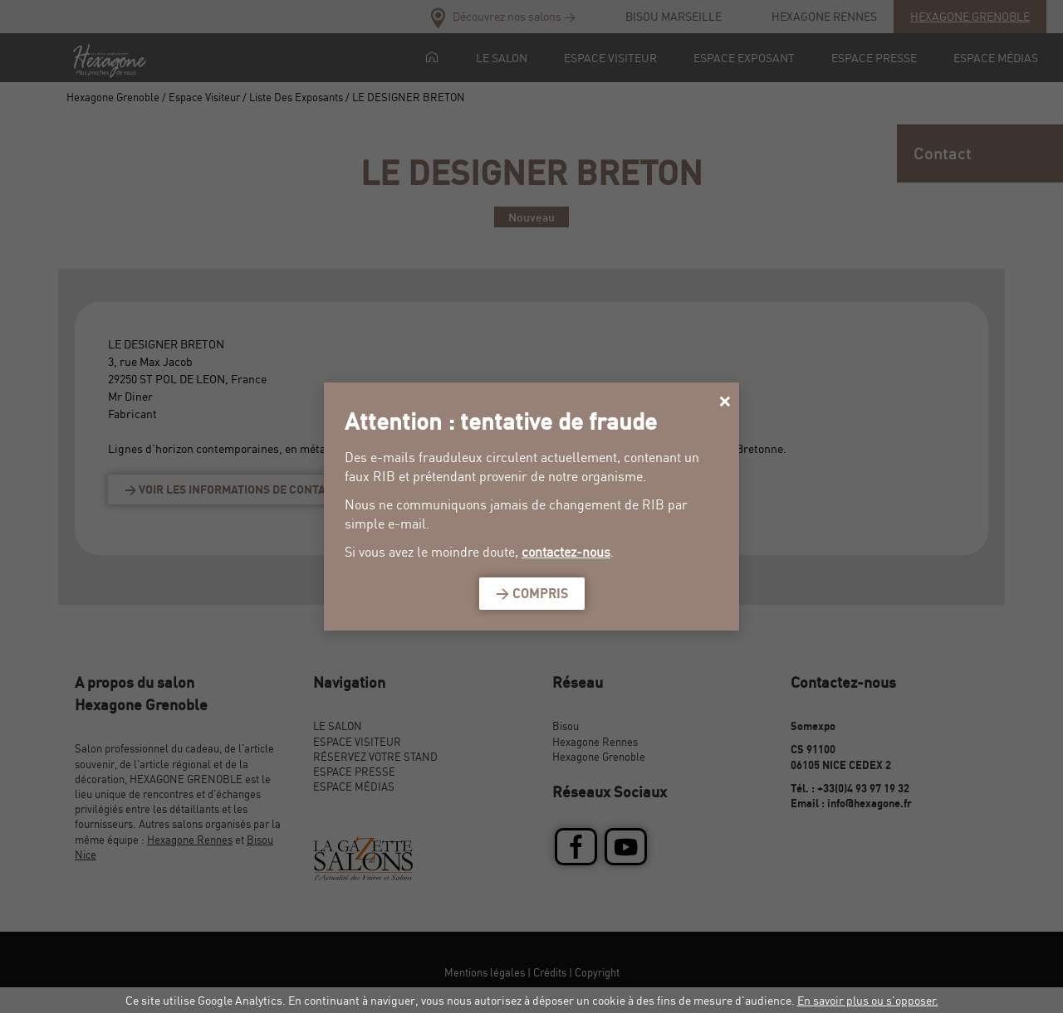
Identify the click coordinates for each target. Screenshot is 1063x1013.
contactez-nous (566, 551)
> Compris (532, 593)
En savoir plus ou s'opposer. (867, 1000)
